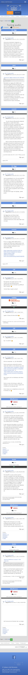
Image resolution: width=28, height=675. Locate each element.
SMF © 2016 (10, 669)
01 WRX (4, 453)
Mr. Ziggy (14, 30)
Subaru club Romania (6, 2)
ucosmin (14, 109)
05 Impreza (5, 451)
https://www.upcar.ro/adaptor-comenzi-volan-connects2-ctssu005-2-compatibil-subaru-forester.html (14, 369)
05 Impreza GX (6, 450)
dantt (14, 65)
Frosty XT (4, 448)
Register (17, 12)
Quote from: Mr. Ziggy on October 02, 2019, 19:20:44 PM (14, 77)
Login (10, 12)
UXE (14, 269)
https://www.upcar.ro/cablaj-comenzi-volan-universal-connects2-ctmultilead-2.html (13, 373)
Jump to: (16, 646)
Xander (14, 459)
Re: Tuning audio (9, 38)
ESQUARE (7, 672)
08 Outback (5, 452)
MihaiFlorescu (14, 399)
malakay (14, 297)
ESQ (3, 672)
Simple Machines (16, 669)
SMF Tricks (18, 670)
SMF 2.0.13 (4, 669)
